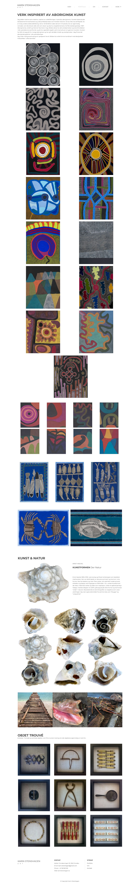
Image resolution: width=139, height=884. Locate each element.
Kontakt (89, 868)
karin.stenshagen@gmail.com (67, 866)
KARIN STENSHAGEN (28, 5)
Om (88, 866)
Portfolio (90, 863)
